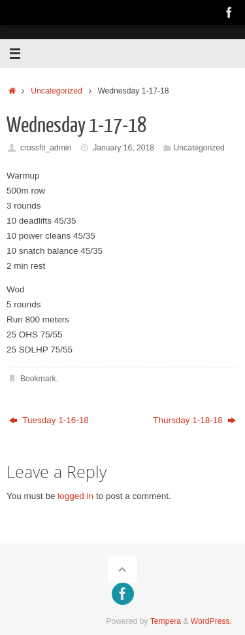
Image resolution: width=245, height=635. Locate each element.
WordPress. (211, 621)
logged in (75, 496)
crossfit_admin (45, 147)
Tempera (165, 621)
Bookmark (38, 378)
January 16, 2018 (123, 147)
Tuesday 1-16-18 (49, 420)
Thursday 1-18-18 (194, 420)
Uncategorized (56, 90)
